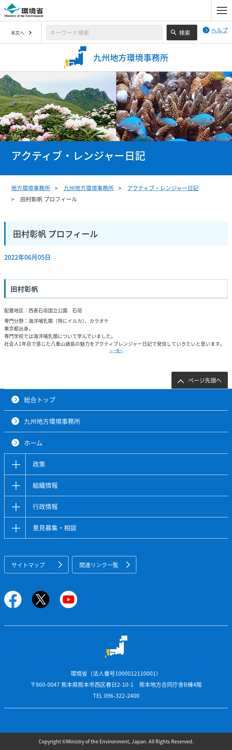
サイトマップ (28, 565)
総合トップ (39, 399)
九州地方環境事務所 (89, 188)
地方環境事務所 (30, 188)
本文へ (17, 32)
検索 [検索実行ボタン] (184, 32)
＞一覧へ (116, 350)
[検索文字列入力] (104, 32)
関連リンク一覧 (98, 565)
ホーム (33, 442)
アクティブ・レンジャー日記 (163, 188)
